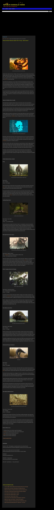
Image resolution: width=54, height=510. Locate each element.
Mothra (4, 434)
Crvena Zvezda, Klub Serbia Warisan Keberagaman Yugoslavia (15, 497)
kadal (3, 370)
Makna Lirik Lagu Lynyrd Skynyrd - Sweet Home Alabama (14, 499)
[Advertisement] (27, 23)
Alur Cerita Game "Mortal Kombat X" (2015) (12, 494)
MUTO (6, 79)
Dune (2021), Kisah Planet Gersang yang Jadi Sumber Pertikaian (15, 491)
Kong (11, 194)
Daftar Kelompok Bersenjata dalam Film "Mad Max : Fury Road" (15, 502)
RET (3, 38)
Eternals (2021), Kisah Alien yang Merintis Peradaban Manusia (15, 488)
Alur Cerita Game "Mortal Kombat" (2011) (11, 496)
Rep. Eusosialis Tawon (7, 438)
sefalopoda (7, 254)
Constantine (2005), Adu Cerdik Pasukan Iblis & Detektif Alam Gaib (15, 500)
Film (5, 38)
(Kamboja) (4, 140)
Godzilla (4, 431)
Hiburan (7, 38)
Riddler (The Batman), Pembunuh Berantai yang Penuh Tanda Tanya (16, 489)
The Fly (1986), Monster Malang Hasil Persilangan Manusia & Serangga (16, 486)
